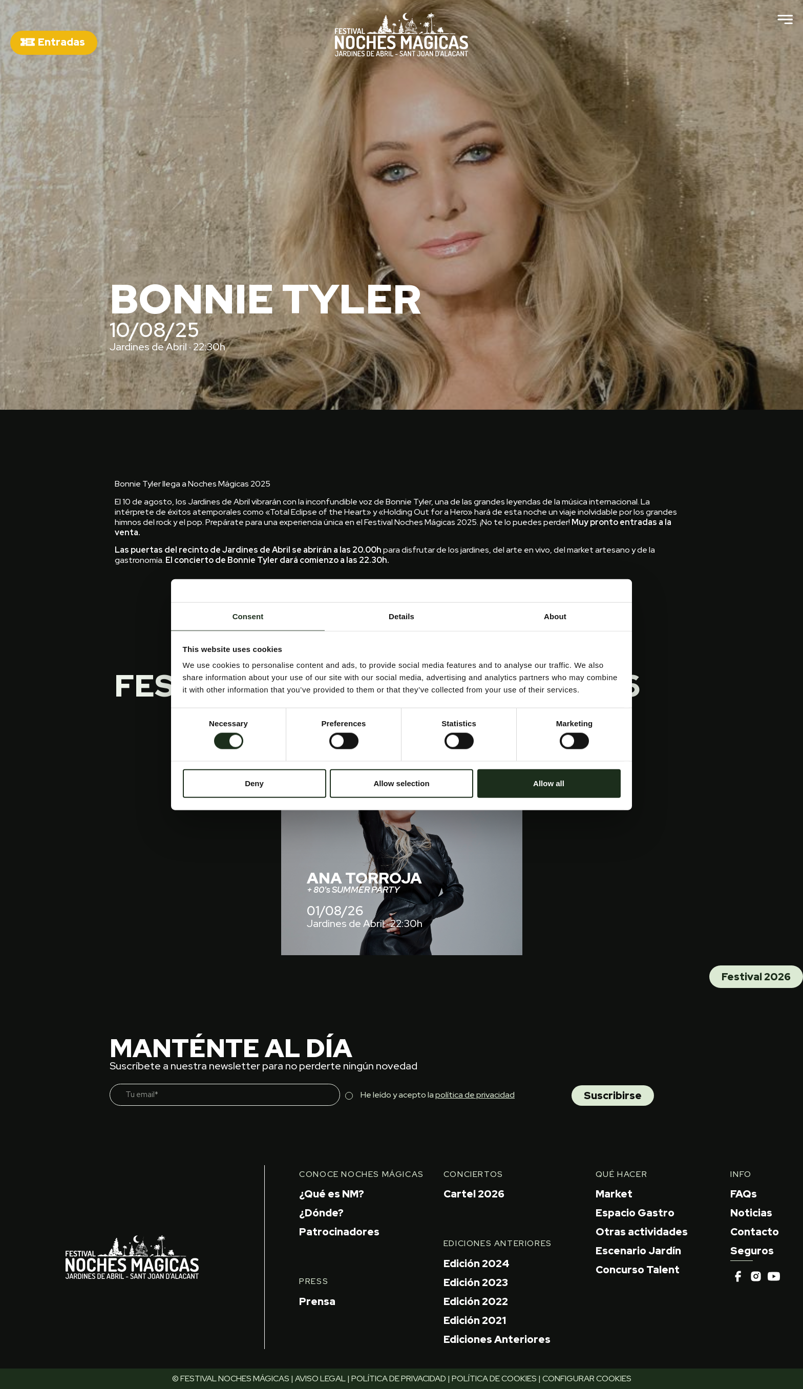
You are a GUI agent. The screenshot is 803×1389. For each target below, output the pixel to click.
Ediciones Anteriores (497, 1339)
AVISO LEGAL (320, 1378)
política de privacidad (475, 1094)
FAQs (743, 1194)
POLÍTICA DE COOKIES (494, 1378)
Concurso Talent (638, 1269)
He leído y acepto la (438, 1094)
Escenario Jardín (638, 1250)
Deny (254, 782)
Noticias (751, 1212)
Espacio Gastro (635, 1212)
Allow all (548, 782)
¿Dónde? (321, 1212)
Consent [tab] (248, 616)
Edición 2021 (474, 1320)
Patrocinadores (339, 1231)
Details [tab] (401, 616)
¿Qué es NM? (331, 1194)
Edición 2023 (475, 1282)
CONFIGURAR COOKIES (586, 1378)
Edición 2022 (475, 1301)
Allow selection (401, 782)
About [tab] (555, 616)
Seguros (752, 1250)
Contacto (754, 1231)
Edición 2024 (476, 1263)
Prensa (317, 1301)
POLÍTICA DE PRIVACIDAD (398, 1378)
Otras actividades (642, 1231)
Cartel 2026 (473, 1194)
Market (614, 1194)
